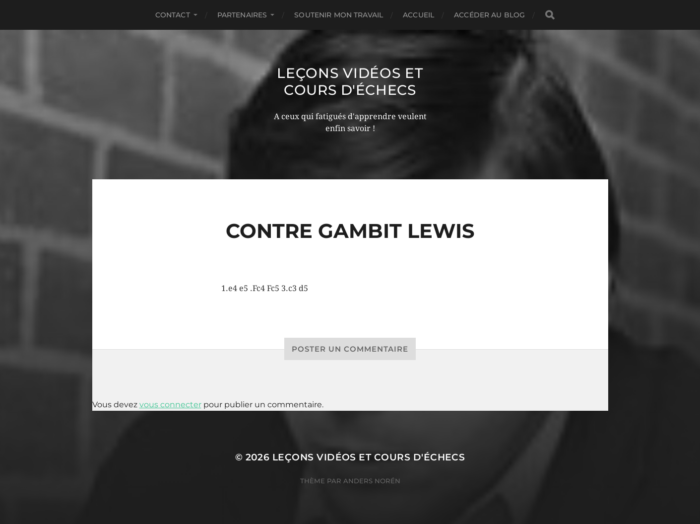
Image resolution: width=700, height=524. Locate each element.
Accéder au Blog (489, 14)
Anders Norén (371, 481)
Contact (172, 14)
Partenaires (242, 14)
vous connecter (170, 404)
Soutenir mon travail (338, 14)
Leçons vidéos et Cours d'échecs (350, 81)
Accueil (418, 14)
